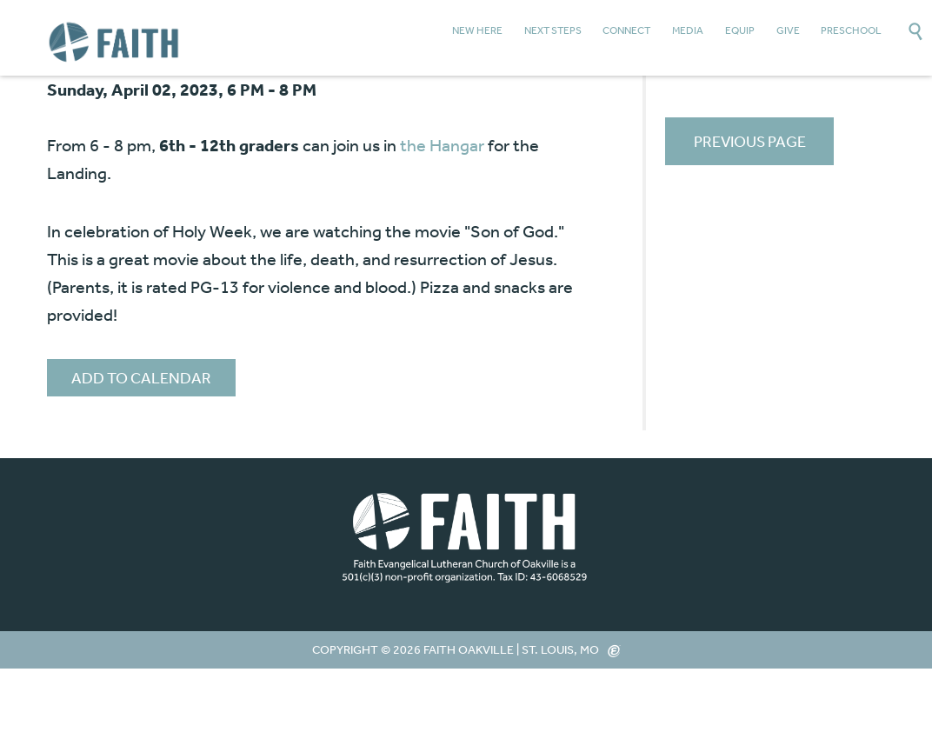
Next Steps (553, 30)
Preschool (851, 30)
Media (687, 30)
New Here (477, 30)
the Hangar (442, 145)
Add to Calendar (141, 377)
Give (788, 30)
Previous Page (750, 140)
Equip (740, 30)
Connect (626, 30)
